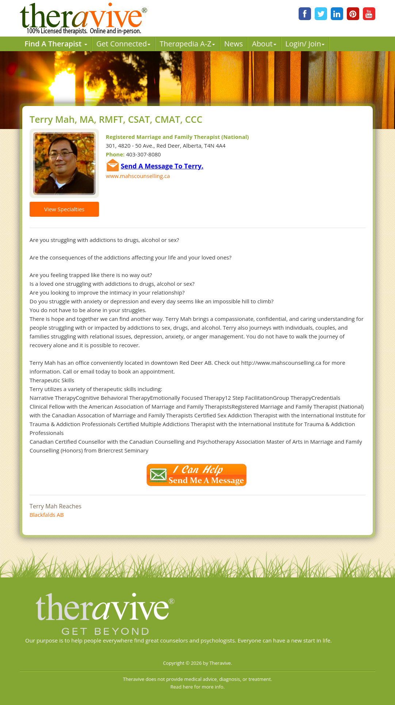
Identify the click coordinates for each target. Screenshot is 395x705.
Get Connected (123, 44)
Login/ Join (305, 44)
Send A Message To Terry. (162, 166)
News (233, 44)
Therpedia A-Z (187, 44)
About (264, 44)
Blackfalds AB (47, 514)
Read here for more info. (197, 686)
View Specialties (64, 209)
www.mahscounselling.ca (138, 175)
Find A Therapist (55, 44)
